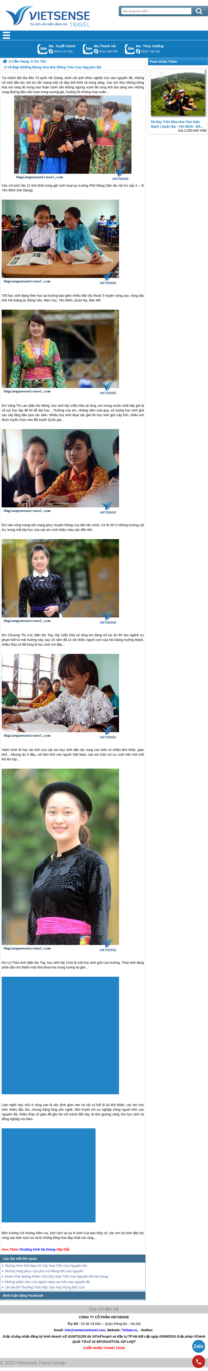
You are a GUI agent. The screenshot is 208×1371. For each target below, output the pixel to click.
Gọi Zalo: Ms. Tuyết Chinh (42, 49)
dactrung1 (138, 51)
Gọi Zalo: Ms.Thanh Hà (88, 49)
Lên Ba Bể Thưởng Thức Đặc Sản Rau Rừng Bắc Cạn (45, 1287)
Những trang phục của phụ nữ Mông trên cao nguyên (44, 1271)
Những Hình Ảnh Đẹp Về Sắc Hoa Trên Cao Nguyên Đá (46, 1266)
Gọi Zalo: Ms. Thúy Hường (130, 49)
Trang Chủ (59, 15)
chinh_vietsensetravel (50, 51)
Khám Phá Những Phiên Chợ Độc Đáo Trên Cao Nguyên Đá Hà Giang (56, 1276)
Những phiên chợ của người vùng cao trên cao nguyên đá (47, 1282)
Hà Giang (24, 190)
